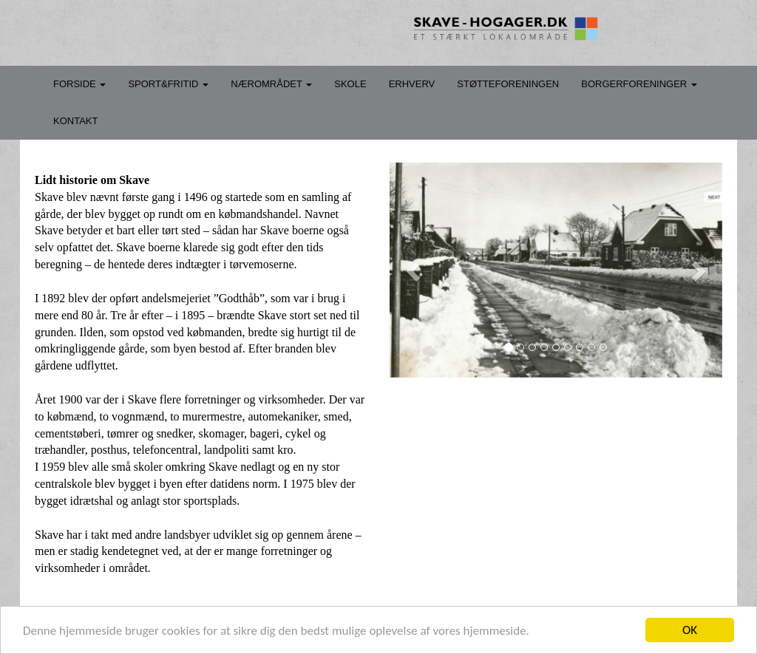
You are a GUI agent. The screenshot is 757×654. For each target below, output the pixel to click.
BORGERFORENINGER (639, 83)
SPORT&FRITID (168, 83)
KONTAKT (75, 120)
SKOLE (350, 83)
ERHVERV (412, 83)
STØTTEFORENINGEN (508, 83)
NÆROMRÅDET (271, 83)
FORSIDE (79, 83)
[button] (415, 270)
